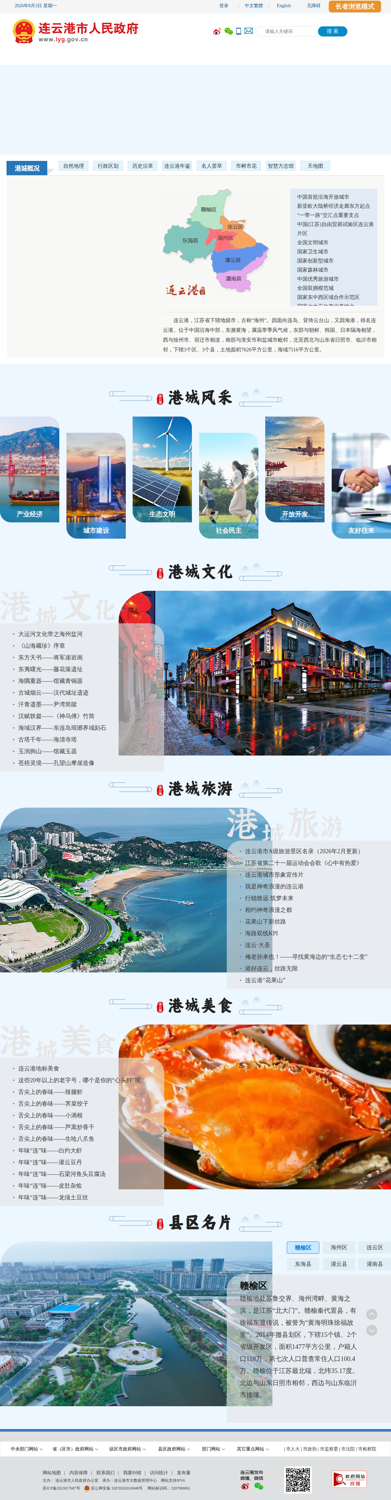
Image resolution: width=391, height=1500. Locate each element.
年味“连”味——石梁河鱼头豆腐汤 (62, 1174)
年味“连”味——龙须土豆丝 (53, 1197)
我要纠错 (132, 1472)
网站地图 (52, 1472)
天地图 (315, 166)
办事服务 (217, 57)
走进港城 (363, 57)
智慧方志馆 (281, 166)
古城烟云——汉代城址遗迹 (53, 692)
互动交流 (266, 57)
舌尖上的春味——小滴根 (50, 1115)
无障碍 (314, 5)
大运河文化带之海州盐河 (50, 634)
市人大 (293, 1449)
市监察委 (329, 1449)
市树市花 (246, 166)
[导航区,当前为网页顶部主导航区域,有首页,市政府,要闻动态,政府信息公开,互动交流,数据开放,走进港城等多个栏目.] (195, 57)
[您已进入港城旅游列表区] (309, 915)
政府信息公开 (161, 57)
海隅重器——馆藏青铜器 (50, 681)
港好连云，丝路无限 (271, 968)
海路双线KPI (261, 933)
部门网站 (213, 1449)
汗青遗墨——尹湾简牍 (47, 704)
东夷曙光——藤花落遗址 (50, 669)
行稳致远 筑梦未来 (269, 898)
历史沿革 (142, 166)
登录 (223, 5)
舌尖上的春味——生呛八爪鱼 (56, 1139)
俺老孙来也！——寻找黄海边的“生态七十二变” (306, 957)
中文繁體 (254, 5)
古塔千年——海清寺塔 (47, 739)
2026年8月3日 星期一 (36, 5)
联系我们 (105, 1472)
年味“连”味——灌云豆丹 (50, 1162)
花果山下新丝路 (265, 921)
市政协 (310, 1449)
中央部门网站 (27, 1449)
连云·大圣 (257, 945)
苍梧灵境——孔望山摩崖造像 (56, 763)
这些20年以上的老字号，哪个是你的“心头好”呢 (79, 1080)
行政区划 (108, 166)
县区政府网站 (174, 1449)
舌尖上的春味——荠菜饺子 (53, 1103)
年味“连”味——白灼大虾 (50, 1150)
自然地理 (73, 166)
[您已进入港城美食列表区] (82, 1132)
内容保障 (78, 1472)
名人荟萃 (211, 166)
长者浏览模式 (354, 6)
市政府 (60, 57)
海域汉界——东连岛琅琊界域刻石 (62, 728)
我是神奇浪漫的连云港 (274, 886)
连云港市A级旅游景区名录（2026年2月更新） (304, 851)
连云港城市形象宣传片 (274, 874)
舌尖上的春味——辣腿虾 (50, 1092)
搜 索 (333, 31)
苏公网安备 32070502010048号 (117, 1488)
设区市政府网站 (127, 1449)
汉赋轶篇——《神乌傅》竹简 (56, 716)
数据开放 (314, 57)
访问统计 (159, 1472)
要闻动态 (106, 57)
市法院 (348, 1449)
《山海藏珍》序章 (41, 646)
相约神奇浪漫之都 (268, 910)
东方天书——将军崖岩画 (50, 657)
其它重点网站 (253, 1449)
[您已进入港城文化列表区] (82, 697)
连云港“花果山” (265, 980)
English (284, 5)
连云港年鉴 (177, 166)
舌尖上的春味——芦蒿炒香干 (56, 1127)
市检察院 (367, 1449)
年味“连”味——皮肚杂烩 (50, 1185)
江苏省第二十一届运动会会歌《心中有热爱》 (303, 863)
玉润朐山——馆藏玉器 (47, 751)
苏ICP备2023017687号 (61, 1488)
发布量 (184, 1472)
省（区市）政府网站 (75, 1449)
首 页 (19, 57)
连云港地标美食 (38, 1068)
